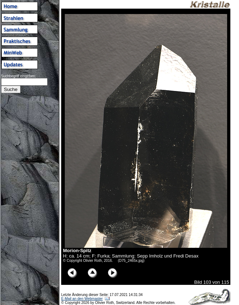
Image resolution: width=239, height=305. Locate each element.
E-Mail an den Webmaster (82, 299)
